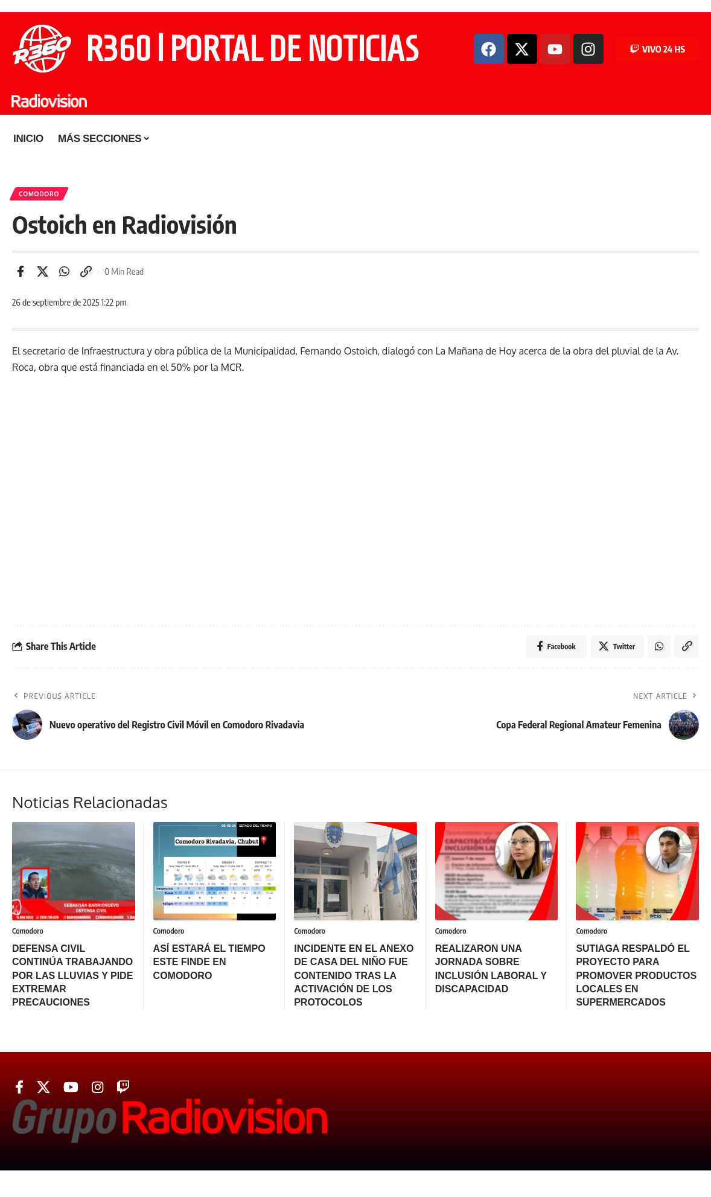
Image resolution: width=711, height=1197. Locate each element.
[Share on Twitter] (42, 273)
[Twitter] (43, 1090)
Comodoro (39, 194)
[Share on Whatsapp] (64, 273)
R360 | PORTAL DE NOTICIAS (252, 49)
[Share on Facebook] (20, 273)
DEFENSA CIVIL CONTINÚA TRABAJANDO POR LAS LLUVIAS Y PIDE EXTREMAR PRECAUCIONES (72, 978)
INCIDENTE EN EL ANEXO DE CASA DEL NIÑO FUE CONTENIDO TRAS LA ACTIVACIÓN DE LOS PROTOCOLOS (353, 978)
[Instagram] (97, 1090)
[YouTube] (70, 1090)
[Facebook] (19, 1090)
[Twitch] (123, 1090)
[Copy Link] (85, 273)
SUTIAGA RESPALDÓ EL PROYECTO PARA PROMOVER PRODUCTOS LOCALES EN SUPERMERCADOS (636, 978)
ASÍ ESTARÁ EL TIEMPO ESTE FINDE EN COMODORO (209, 964)
